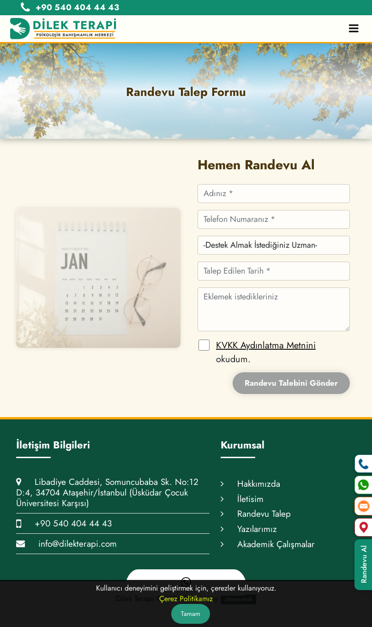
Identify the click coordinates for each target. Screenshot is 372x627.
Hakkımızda (250, 484)
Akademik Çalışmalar (268, 544)
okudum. (266, 352)
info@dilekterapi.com (66, 543)
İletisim (242, 499)
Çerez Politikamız (186, 598)
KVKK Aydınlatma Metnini (266, 345)
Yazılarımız (249, 529)
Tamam (190, 613)
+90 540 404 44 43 (64, 523)
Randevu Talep (256, 514)
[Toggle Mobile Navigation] (354, 28)
